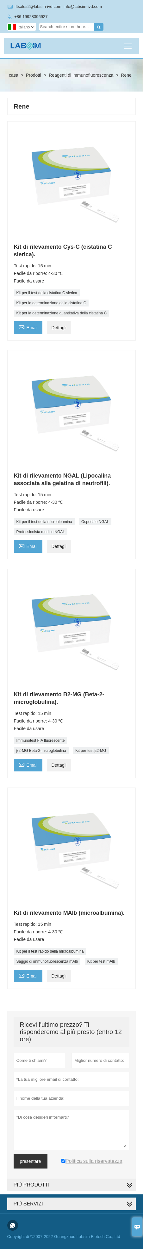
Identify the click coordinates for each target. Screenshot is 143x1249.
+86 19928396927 (30, 16)
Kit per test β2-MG (90, 750)
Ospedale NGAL (95, 522)
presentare (30, 1161)
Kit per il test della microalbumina (44, 522)
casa (13, 75)
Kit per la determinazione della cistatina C (51, 303)
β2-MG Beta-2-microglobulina (41, 750)
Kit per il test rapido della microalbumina (50, 951)
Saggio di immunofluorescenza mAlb (47, 961)
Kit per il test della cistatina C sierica (46, 293)
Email (28, 327)
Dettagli (59, 327)
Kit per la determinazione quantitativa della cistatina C (61, 313)
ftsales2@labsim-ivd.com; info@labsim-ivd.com (59, 6)
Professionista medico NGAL (40, 532)
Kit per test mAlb (101, 961)
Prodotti (33, 75)
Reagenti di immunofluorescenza (81, 75)
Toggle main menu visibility (128, 43)
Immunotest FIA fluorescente (40, 740)
